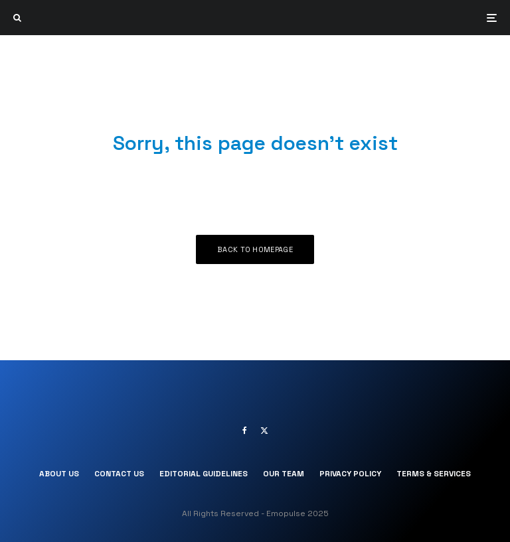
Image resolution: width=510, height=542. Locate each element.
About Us (59, 473)
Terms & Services (433, 473)
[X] (264, 430)
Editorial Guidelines (203, 473)
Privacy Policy (350, 473)
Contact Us (119, 473)
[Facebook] (245, 430)
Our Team (283, 473)
